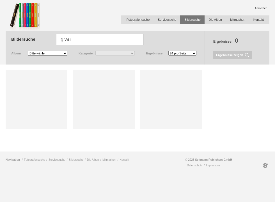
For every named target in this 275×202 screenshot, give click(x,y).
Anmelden (261, 8)
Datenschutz (195, 165)
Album (16, 53)
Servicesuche (167, 19)
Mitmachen (237, 19)
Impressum (213, 165)
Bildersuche (192, 19)
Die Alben (215, 19)
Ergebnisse (154, 53)
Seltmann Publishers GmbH (265, 165)
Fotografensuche (138, 19)
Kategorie (86, 53)
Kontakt (258, 19)
